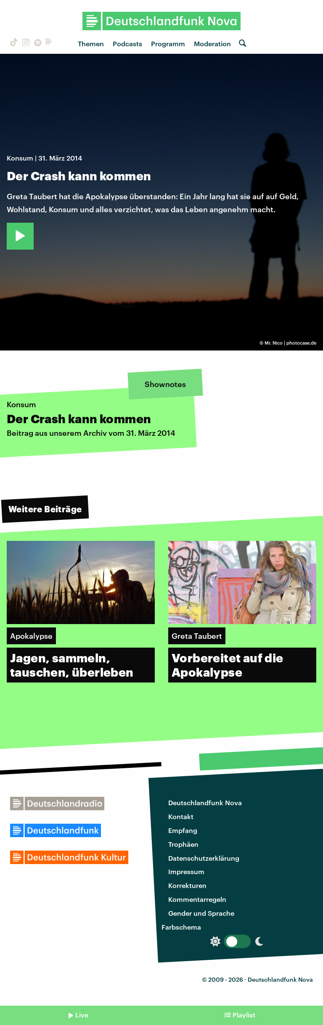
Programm (168, 43)
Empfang (182, 830)
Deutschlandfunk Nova (205, 802)
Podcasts (127, 43)
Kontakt (180, 816)
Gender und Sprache (201, 913)
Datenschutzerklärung (203, 858)
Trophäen (183, 844)
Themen (91, 43)
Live (81, 1015)
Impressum (186, 871)
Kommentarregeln (197, 899)
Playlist (244, 1015)
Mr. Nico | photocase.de (290, 342)
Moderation (212, 43)
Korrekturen (187, 885)
